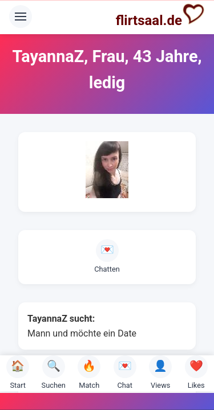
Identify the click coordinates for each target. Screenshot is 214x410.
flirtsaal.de (160, 15)
